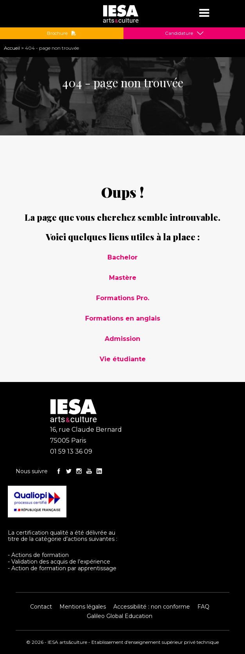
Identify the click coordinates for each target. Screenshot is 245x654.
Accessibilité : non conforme (151, 606)
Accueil (12, 48)
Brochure (61, 33)
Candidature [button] (179, 33)
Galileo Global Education (119, 616)
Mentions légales (82, 606)
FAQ (203, 606)
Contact (41, 606)
